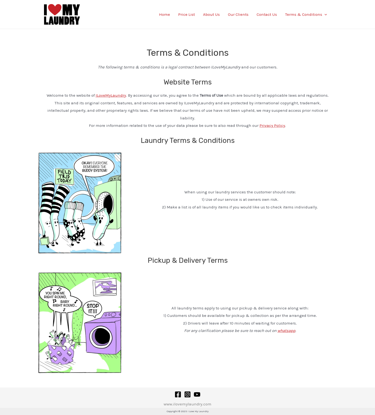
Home (164, 14)
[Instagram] (187, 394)
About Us (211, 14)
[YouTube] (197, 394)
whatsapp (286, 330)
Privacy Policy (272, 125)
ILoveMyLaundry (111, 95)
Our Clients (238, 14)
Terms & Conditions (306, 14)
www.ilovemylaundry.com (187, 404)
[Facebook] (178, 394)
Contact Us (267, 14)
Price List (186, 14)
